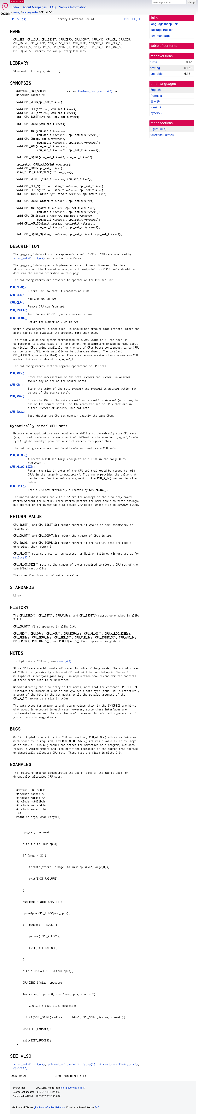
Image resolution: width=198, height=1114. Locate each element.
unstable (156, 74)
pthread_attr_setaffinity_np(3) (71, 1064)
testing (16, 12)
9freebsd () (162, 135)
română (155, 107)
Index (15, 7)
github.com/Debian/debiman (49, 1107)
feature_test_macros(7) (95, 91)
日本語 (155, 101)
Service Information (72, 7)
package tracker (161, 30)
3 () (158, 129)
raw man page (160, 36)
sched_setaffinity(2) (29, 258)
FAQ (53, 7)
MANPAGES (17, 1)
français (156, 96)
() (18, 287)
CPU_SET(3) (18, 19)
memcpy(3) (64, 661)
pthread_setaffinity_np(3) (118, 1064)
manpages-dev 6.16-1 (72, 1087)
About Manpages (35, 7)
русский (156, 113)
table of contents (164, 46)
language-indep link (164, 24)
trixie (153, 62)
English (155, 90)
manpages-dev (30, 12)
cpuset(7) (20, 1068)
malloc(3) (20, 557)
